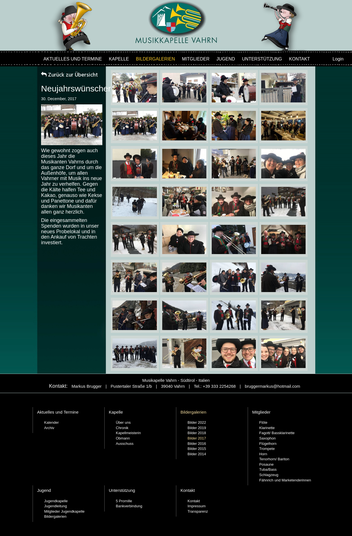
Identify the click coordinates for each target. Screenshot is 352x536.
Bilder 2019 (197, 428)
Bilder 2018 (197, 433)
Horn (263, 454)
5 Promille (124, 501)
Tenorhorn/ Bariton (274, 459)
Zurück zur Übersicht (69, 75)
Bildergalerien (155, 59)
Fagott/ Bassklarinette (277, 433)
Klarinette (267, 428)
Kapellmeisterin (128, 433)
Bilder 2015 (197, 449)
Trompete (267, 449)
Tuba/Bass (268, 469)
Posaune (266, 464)
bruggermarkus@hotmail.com (272, 386)
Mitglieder (195, 59)
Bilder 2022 (197, 422)
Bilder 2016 (197, 443)
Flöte (263, 422)
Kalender (51, 422)
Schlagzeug (268, 475)
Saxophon (267, 438)
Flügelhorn (267, 443)
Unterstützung (262, 59)
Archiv (49, 428)
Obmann (123, 438)
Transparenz (198, 511)
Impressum (197, 506)
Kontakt (299, 59)
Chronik (122, 428)
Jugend (225, 59)
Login (338, 59)
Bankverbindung (129, 506)
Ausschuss (125, 443)
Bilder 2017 (197, 438)
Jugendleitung (55, 506)
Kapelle (119, 59)
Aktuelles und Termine (73, 59)
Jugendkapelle (56, 501)
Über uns (123, 422)
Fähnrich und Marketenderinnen (285, 480)
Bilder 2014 (197, 454)
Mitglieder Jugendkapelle (64, 511)
